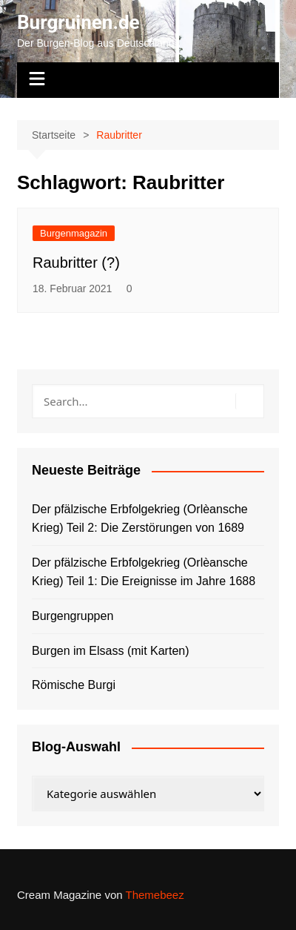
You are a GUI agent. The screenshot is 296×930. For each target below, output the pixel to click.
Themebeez (154, 894)
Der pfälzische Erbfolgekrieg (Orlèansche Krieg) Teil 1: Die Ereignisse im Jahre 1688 (143, 572)
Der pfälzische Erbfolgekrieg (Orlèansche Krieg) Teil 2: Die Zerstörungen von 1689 (140, 519)
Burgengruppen (72, 616)
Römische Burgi (73, 685)
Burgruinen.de (78, 22)
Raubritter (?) (76, 262)
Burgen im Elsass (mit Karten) (110, 650)
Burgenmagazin (73, 233)
